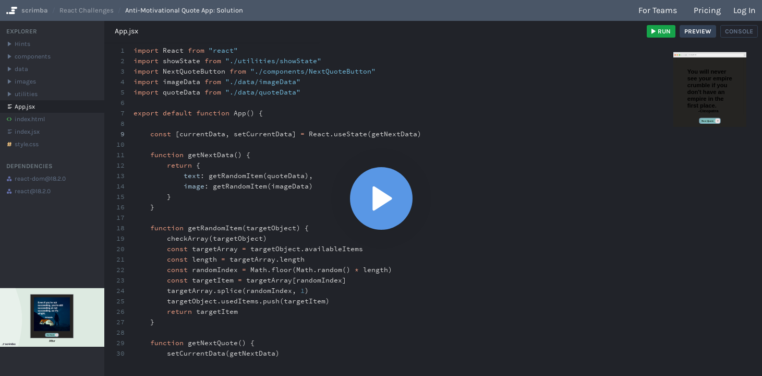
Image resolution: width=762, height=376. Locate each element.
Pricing (707, 10)
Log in (744, 10)
